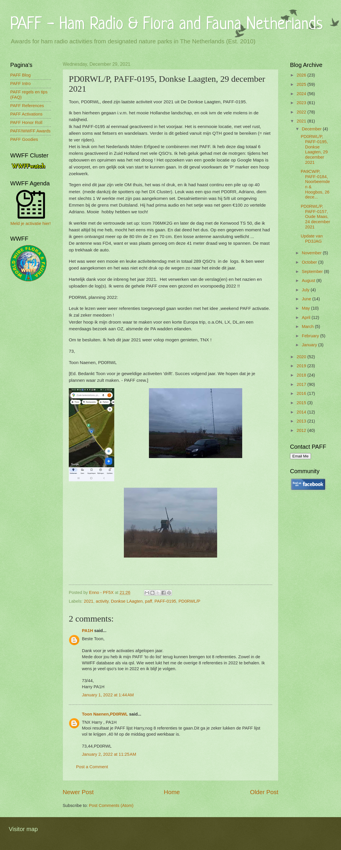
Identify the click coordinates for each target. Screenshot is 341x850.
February (311, 335)
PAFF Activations (26, 114)
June (307, 299)
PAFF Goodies (24, 139)
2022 (302, 112)
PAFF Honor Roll (26, 122)
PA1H (87, 630)
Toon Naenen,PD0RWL (105, 714)
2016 (302, 393)
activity (102, 601)
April (307, 317)
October (310, 262)
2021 (89, 601)
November (312, 253)
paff (148, 601)
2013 (302, 421)
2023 (302, 102)
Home (172, 792)
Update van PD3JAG (312, 239)
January (310, 345)
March (308, 326)
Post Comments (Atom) (111, 805)
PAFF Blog (20, 75)
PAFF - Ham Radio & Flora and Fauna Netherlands (166, 24)
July (306, 290)
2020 (302, 356)
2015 (302, 402)
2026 (302, 75)
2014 (302, 412)
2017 (302, 384)
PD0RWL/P (189, 601)
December (312, 129)
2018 (302, 375)
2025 (302, 84)
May (306, 308)
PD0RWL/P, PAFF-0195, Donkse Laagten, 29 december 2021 (314, 149)
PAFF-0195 (165, 601)
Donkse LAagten (127, 601)
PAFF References (27, 105)
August (309, 280)
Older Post (264, 792)
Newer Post (78, 792)
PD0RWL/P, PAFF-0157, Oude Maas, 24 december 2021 (315, 216)
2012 (302, 430)
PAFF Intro (20, 83)
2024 (302, 93)
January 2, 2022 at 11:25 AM (109, 754)
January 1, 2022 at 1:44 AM (108, 695)
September (313, 271)
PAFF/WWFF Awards (30, 131)
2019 (302, 365)
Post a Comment (92, 766)
